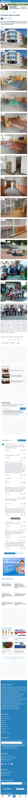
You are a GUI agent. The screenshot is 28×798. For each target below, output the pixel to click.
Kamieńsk (4, 696)
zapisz (24, 742)
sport (13, 696)
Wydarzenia (8, 12)
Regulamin (4, 720)
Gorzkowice (23, 699)
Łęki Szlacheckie (14, 699)
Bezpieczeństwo (13, 694)
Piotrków (16, 687)
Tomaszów (4, 706)
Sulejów (9, 689)
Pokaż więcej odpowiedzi (15, 518)
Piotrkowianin (5, 699)
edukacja (23, 689)
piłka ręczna (5, 694)
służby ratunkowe (6, 708)
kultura (23, 703)
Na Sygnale (23, 687)
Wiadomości (14, 12)
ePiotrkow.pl (3, 12)
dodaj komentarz (21, 440)
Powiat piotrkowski (13, 692)
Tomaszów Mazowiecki (7, 703)
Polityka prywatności (6, 718)
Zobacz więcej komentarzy (10, 553)
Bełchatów (4, 692)
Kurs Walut (4, 724)
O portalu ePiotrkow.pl (6, 793)
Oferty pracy (5, 726)
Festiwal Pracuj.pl (6, 732)
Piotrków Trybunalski (7, 687)
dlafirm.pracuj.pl (5, 728)
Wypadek (14, 689)
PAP (19, 689)
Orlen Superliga (16, 701)
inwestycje (18, 696)
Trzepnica (12, 343)
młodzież (10, 706)
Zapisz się (23, 408)
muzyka (16, 706)
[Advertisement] (13, 355)
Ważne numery (5, 716)
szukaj (24, 783)
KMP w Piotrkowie (6, 701)
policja (3, 689)
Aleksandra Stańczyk (8, 18)
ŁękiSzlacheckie (5, 343)
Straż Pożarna (16, 708)
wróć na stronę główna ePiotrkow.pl (13, 658)
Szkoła (18, 343)
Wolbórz (21, 694)
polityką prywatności (18, 412)
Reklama (4, 722)
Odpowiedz (7, 450)
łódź (9, 696)
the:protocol (5, 730)
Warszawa (16, 703)
